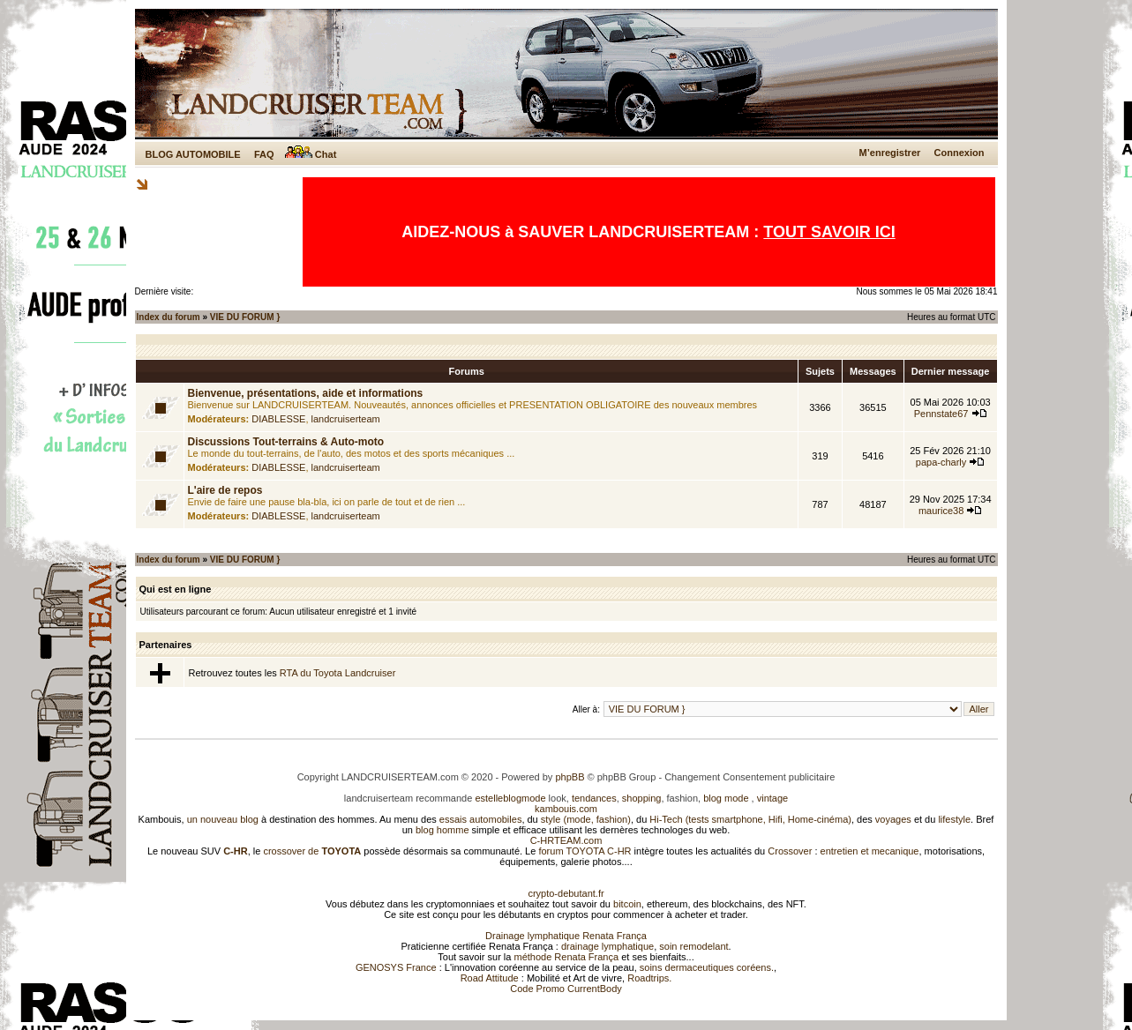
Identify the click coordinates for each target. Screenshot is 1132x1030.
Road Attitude (490, 978)
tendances (594, 798)
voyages (893, 819)
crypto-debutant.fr (565, 893)
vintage (772, 798)
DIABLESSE (278, 419)
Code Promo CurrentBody (566, 988)
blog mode (725, 798)
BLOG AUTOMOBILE (193, 154)
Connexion (959, 152)
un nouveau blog (223, 819)
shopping (642, 798)
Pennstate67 (941, 413)
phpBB (569, 777)
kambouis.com (566, 808)
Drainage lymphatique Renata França (566, 935)
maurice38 (940, 510)
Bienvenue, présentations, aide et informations (306, 393)
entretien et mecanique (870, 851)
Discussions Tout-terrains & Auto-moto (286, 442)
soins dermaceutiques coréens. (707, 967)
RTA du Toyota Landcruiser (337, 673)
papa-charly (941, 462)
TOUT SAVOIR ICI (829, 232)
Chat (311, 154)
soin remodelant (693, 946)
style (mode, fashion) (586, 819)
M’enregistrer (890, 152)
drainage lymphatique (607, 946)
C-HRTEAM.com (566, 840)
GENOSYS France (396, 967)
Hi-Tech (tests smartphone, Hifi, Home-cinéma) (750, 819)
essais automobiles (480, 819)
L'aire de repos (225, 490)
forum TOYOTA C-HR (584, 851)
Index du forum (168, 317)
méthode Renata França (566, 957)
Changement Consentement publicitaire (749, 777)
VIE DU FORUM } (245, 317)
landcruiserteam (345, 419)
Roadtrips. (649, 978)
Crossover (790, 851)
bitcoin (627, 904)
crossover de (310, 851)
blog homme (442, 830)
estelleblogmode (510, 798)
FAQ (264, 154)
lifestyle (954, 819)
